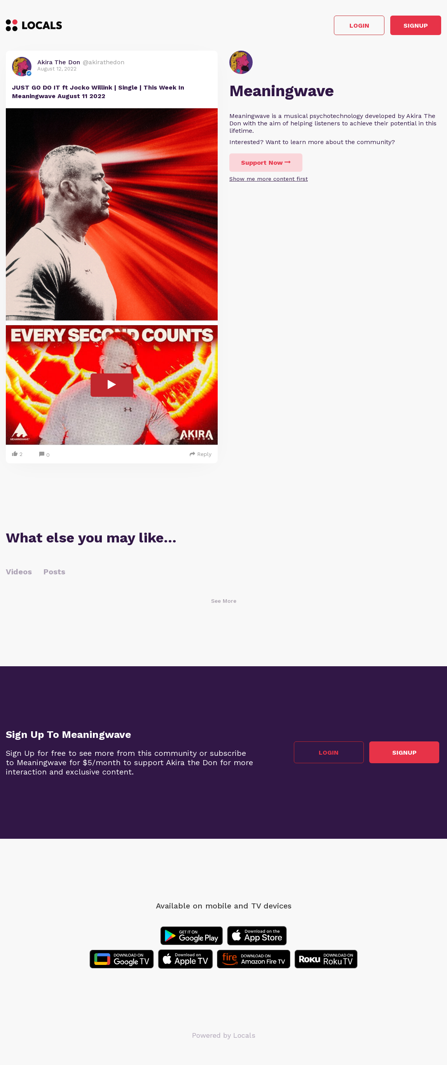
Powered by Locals (223, 1037)
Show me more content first (268, 181)
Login (330, 26)
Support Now (266, 165)
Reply (200, 456)
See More (223, 603)
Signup (406, 26)
